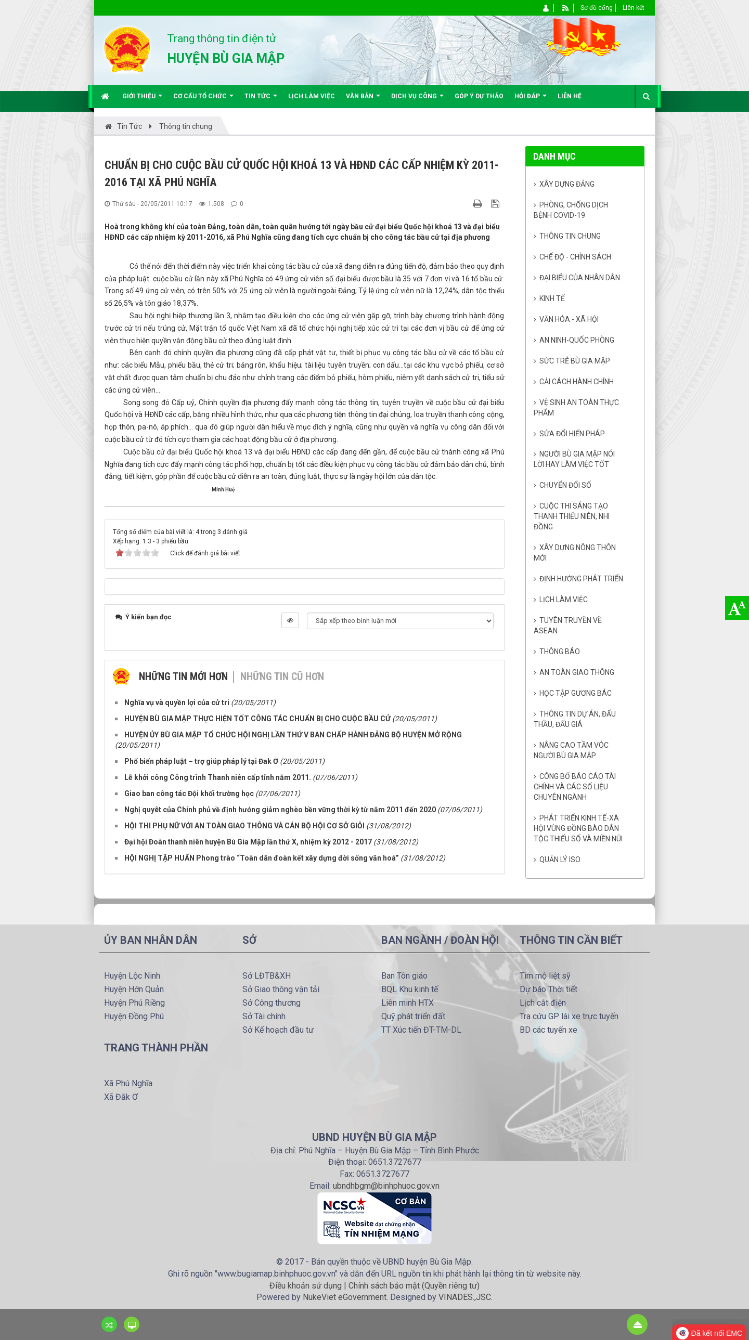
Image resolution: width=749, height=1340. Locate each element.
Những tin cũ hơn (282, 676)
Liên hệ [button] (570, 96)
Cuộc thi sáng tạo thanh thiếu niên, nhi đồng (572, 516)
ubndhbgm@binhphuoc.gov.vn (386, 1186)
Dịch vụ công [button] (417, 100)
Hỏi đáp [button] (530, 100)
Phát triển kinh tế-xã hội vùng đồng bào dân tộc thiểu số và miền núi (578, 828)
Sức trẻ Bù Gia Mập (574, 361)
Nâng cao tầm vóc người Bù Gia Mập (571, 750)
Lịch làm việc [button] (311, 96)
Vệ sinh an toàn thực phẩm (576, 407)
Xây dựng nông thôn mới (575, 552)
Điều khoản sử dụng (305, 1286)
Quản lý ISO (559, 859)
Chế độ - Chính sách (575, 257)
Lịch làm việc (563, 599)
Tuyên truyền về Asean (568, 625)
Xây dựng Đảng (567, 184)
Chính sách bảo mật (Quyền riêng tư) (414, 1286)
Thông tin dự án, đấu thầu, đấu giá (575, 719)
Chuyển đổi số (565, 485)
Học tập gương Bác (575, 693)
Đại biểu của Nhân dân (579, 278)
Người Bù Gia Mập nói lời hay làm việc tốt (574, 459)
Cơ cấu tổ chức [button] (203, 100)
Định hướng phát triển (581, 579)
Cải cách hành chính (576, 382)
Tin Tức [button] (260, 100)
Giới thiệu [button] (142, 100)
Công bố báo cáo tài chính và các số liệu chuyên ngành (575, 786)
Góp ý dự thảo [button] (479, 96)
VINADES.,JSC (464, 1297)
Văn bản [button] (363, 100)
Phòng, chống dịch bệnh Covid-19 (571, 210)
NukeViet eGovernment (344, 1297)
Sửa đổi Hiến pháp (572, 434)
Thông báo (559, 651)
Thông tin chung (570, 236)
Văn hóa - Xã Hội (569, 319)
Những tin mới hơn (183, 676)
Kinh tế (552, 298)
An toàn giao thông (576, 672)
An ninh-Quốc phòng (576, 340)
